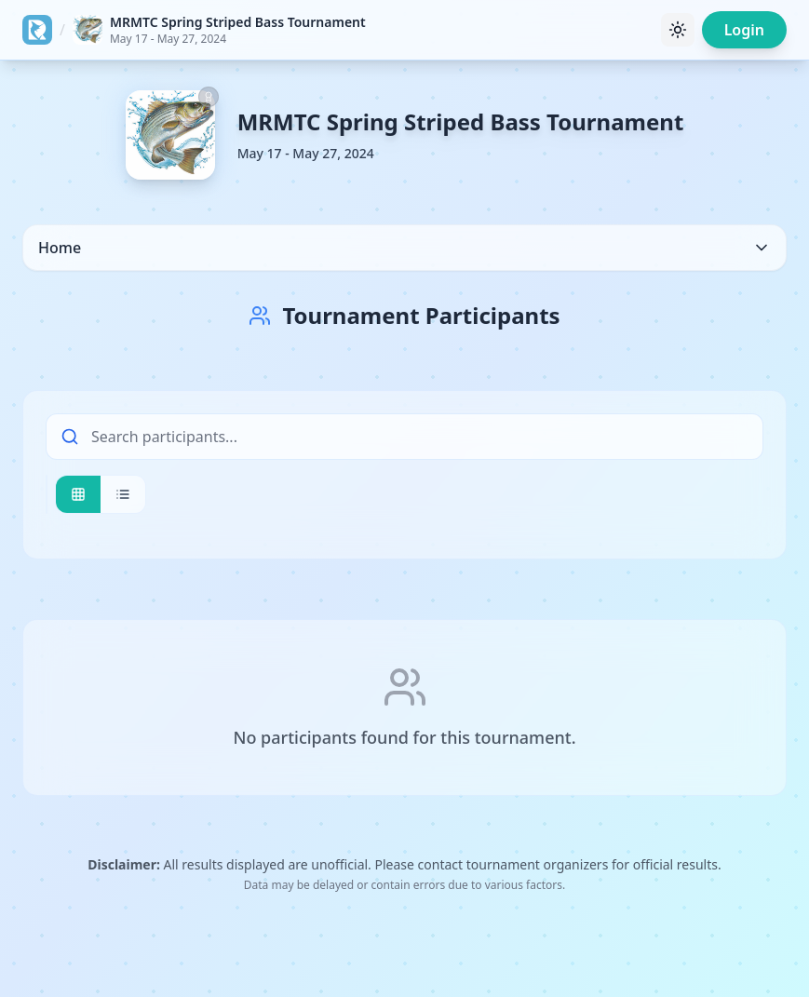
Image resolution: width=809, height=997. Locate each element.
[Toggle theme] (677, 30)
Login (744, 30)
